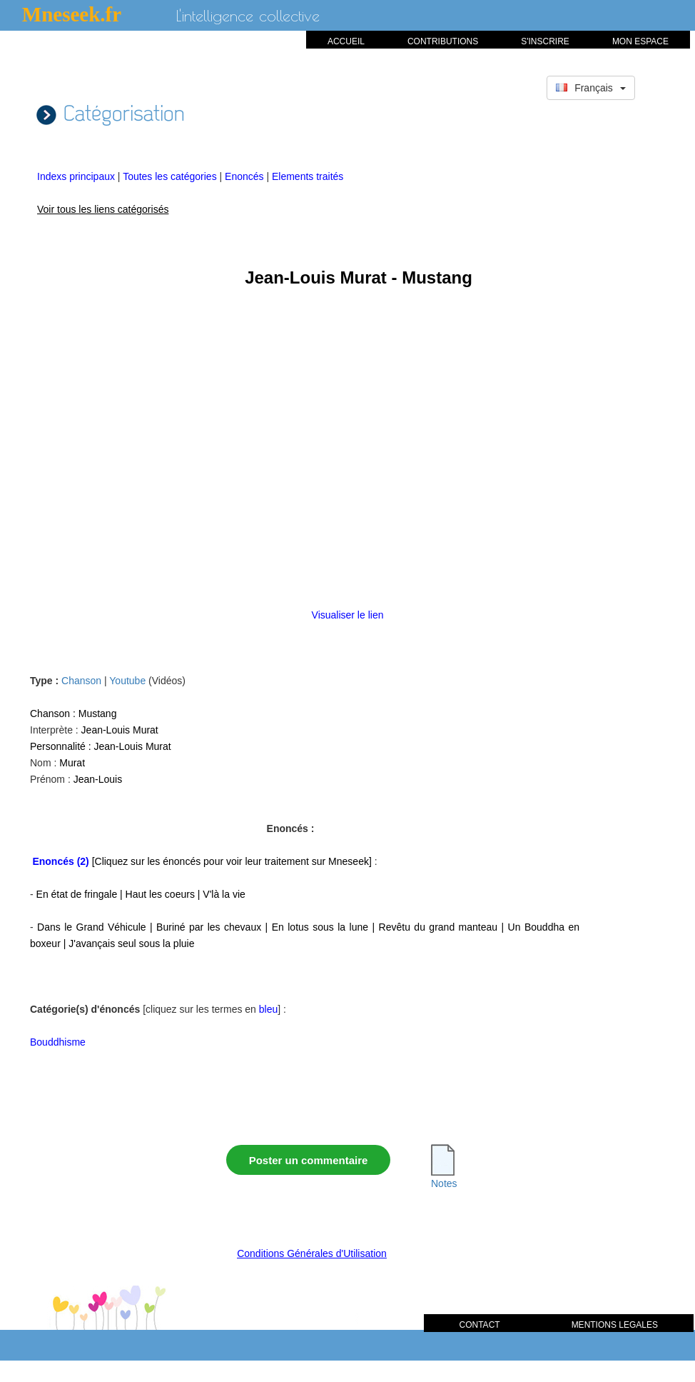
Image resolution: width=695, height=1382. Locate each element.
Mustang (97, 713)
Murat (72, 762)
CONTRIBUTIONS (442, 41)
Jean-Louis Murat (119, 730)
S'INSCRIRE (545, 41)
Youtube (127, 680)
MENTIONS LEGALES (615, 1325)
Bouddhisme (58, 1042)
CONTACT (480, 1325)
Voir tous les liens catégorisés (102, 209)
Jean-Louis (98, 779)
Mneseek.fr (71, 14)
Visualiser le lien (348, 615)
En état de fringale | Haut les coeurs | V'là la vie (140, 894)
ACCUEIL (346, 41)
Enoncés (245, 176)
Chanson (81, 680)
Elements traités (307, 176)
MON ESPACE (640, 41)
